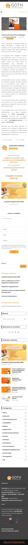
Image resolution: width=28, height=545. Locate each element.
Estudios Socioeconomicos (15, 433)
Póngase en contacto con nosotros (11, 500)
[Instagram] (22, 12)
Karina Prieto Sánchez (10, 37)
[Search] (26, 12)
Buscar (3, 263)
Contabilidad (15, 423)
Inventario (15, 439)
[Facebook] (19, 12)
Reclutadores (15, 443)
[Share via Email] (23, 140)
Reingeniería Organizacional (15, 450)
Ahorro (15, 412)
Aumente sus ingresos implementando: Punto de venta (19, 389)
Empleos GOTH (15, 429)
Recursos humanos (15, 446)
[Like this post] (17, 140)
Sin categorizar (15, 456)
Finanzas (15, 436)
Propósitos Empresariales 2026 (14, 202)
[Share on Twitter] (20, 140)
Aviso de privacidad (7, 529)
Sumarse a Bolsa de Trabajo (10, 531)
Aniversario (15, 416)
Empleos (15, 426)
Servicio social (15, 453)
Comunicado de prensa (15, 419)
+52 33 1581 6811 (12, 494)
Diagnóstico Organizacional (9, 286)
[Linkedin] (24, 12)
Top (15, 460)
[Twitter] (20, 12)
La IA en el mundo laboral (9, 296)
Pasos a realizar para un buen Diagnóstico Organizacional (18, 370)
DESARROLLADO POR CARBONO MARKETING (14, 542)
